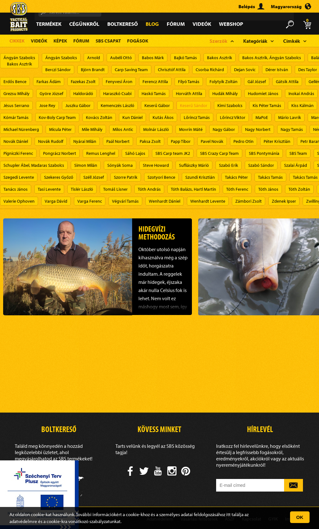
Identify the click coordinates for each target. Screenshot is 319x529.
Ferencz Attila (155, 81)
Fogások (137, 40)
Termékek (48, 23)
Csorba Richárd (210, 69)
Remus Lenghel (100, 153)
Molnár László (156, 129)
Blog (152, 23)
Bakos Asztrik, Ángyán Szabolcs (271, 57)
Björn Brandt (93, 69)
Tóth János (268, 189)
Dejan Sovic (244, 69)
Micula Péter (60, 129)
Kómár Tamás (16, 117)
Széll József (93, 177)
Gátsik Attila (287, 81)
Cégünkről (84, 23)
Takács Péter (236, 177)
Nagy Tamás (292, 129)
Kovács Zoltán (99, 117)
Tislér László (82, 189)
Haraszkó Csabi (117, 93)
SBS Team (298, 153)
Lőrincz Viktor (232, 117)
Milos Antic (123, 129)
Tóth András (149, 189)
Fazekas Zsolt (83, 81)
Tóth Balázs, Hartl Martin (193, 189)
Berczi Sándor (58, 69)
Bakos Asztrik (219, 57)
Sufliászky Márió (194, 165)
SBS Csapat (108, 40)
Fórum (176, 23)
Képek (60, 40)
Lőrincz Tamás (197, 117)
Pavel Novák (212, 141)
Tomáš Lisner (115, 189)
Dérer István (277, 69)
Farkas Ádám (48, 81)
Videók (202, 23)
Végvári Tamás (125, 201)
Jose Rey (47, 105)
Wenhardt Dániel (164, 201)
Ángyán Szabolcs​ (61, 57)
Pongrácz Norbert (59, 153)
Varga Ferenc (89, 201)
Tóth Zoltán (299, 189)
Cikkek (17, 40)
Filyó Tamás (188, 81)
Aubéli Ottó (121, 57)
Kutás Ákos (163, 117)
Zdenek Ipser (284, 201)
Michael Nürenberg (21, 129)
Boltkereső (122, 23)
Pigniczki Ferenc (18, 153)
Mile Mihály (92, 129)
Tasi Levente (49, 189)
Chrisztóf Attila (172, 69)
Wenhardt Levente (207, 201)
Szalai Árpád (295, 165)
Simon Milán (85, 165)
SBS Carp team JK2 (172, 153)
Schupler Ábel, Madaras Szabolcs (33, 165)
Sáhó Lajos (135, 153)
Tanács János (15, 189)
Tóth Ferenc (237, 189)
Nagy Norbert (258, 129)
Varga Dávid (56, 201)
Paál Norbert (118, 141)
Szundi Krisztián (200, 177)
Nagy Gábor (224, 129)
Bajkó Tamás (185, 57)
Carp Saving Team (131, 69)
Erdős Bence (14, 81)
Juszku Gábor (78, 105)
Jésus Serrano (16, 105)
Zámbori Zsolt (248, 201)
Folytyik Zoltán (224, 81)
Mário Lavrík (289, 117)
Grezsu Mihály (16, 93)
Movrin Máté (191, 129)
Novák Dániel (15, 141)
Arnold (93, 57)
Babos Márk (153, 57)
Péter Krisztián (277, 141)
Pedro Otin (243, 141)
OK (300, 517)
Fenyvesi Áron (119, 81)
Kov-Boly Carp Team (57, 117)
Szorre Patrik (125, 177)
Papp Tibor (181, 141)
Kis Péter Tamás (267, 105)
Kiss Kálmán (302, 105)
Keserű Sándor (193, 105)
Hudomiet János (263, 93)
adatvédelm (21, 521)
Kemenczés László (117, 105)
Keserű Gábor (157, 105)
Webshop (231, 23)
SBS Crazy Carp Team (219, 153)
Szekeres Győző (58, 177)
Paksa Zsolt (150, 141)
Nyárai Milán (84, 141)
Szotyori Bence (161, 177)
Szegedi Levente (18, 177)
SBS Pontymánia (264, 153)
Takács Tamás (270, 177)
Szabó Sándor (261, 165)
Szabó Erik (228, 165)
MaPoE (261, 117)
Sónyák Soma (120, 165)
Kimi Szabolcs (230, 105)
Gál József (257, 81)
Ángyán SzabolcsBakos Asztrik (19, 61)
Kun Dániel (132, 117)
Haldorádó (83, 93)
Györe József (51, 93)
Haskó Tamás (154, 93)
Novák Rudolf (50, 141)
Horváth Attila (189, 93)
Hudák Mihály (225, 93)
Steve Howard (156, 165)
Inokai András (301, 93)
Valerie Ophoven (19, 201)
